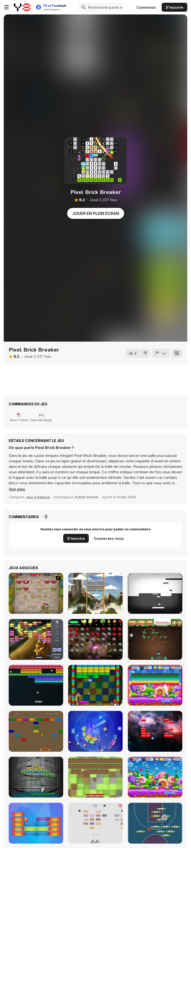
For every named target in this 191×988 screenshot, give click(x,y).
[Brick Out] (95, 685)
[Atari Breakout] (36, 685)
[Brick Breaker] (155, 777)
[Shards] (95, 731)
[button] (17, 489)
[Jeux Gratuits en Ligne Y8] (22, 7)
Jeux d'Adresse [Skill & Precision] (38, 497)
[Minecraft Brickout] (155, 639)
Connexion (146, 7)
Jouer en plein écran (95, 213)
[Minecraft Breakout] (95, 777)
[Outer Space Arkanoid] (36, 639)
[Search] (82, 7)
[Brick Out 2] (155, 685)
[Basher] (155, 731)
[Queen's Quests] (36, 593)
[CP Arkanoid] (36, 731)
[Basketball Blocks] (155, 823)
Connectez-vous (109, 538)
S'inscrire (174, 7)
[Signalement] (161, 353)
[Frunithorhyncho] (95, 639)
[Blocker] (36, 823)
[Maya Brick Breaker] (95, 593)
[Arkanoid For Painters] (36, 777)
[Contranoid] (155, 593)
